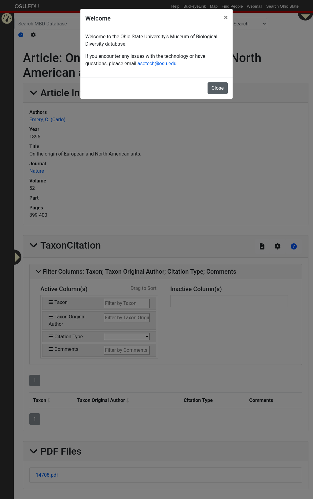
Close (218, 88)
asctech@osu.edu (157, 63)
